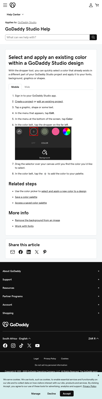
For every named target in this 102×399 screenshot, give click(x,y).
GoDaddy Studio (27, 22)
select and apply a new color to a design (63, 191)
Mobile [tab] (15, 87)
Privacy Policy (50, 359)
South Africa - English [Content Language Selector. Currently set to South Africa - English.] (17, 338)
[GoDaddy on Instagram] (13, 347)
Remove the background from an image (37, 220)
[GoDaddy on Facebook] (5, 347)
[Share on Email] (13, 252)
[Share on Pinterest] (45, 252)
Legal (36, 359)
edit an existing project (50, 101)
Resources (8, 287)
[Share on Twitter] (37, 252)
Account (7, 304)
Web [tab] (27, 87)
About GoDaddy (12, 271)
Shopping (8, 313)
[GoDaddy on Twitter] (29, 347)
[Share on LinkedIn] (29, 252)
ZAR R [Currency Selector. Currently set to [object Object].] (93, 338)
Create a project (24, 101)
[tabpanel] (51, 135)
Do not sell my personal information (51, 365)
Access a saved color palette (31, 202)
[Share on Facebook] (21, 252)
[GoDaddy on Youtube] (37, 347)
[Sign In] (91, 5)
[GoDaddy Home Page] (16, 324)
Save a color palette (26, 197)
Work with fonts (24, 226)
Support (7, 279)
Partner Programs (13, 296)
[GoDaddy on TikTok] (21, 347)
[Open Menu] (4, 5)
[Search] (93, 37)
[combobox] (47, 37)
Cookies (64, 359)
